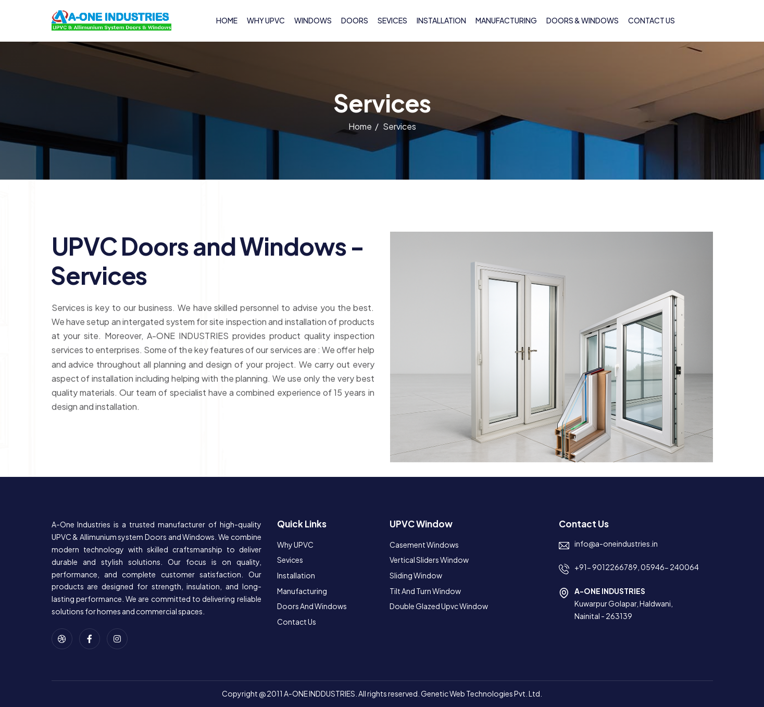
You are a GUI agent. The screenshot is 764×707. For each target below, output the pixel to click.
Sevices (392, 20)
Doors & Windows (582, 20)
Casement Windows (424, 544)
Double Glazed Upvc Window (439, 606)
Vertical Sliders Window (429, 559)
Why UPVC (266, 20)
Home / (363, 128)
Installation (441, 20)
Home (226, 20)
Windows (313, 20)
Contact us (651, 20)
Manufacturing (506, 20)
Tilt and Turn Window (425, 591)
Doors (354, 20)
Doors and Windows (312, 606)
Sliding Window (416, 575)
